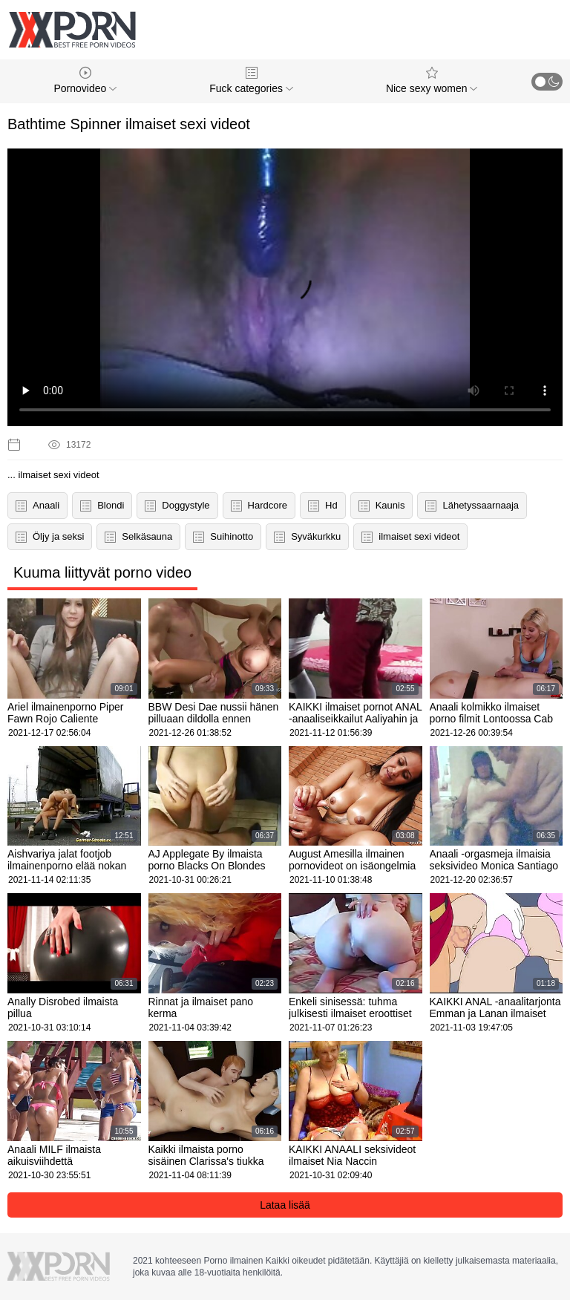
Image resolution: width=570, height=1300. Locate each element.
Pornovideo (85, 80)
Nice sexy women (432, 80)
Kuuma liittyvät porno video (102, 572)
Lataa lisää (285, 1205)
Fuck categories (251, 80)
